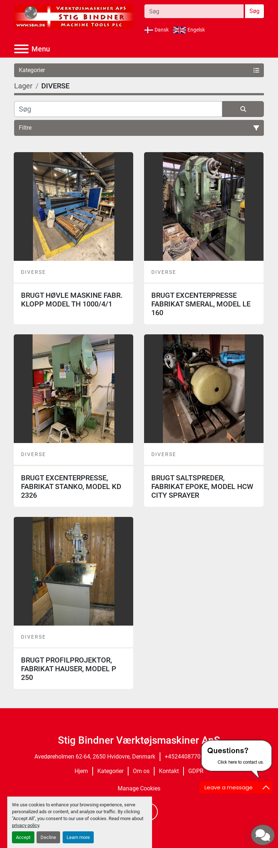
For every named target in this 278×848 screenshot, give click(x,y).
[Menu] (21, 49)
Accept (23, 837)
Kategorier (110, 771)
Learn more (78, 837)
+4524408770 (183, 756)
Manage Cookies (139, 788)
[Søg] (118, 109)
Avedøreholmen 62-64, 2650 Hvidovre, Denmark (94, 756)
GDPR (195, 771)
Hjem (81, 771)
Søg (254, 11)
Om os (141, 771)
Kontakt (169, 771)
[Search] (194, 11)
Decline (48, 837)
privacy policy (25, 825)
